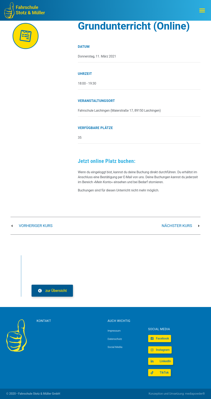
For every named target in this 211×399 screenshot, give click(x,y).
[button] (202, 10)
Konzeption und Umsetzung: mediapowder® (177, 393)
